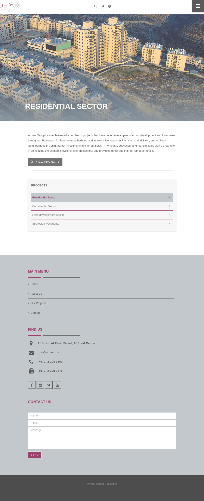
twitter (49, 385)
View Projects (45, 161)
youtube (57, 385)
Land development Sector (48, 214)
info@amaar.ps (48, 352)
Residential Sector (44, 197)
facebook (31, 385)
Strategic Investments (45, 223)
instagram (40, 385)
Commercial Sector (44, 206)
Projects (39, 185)
